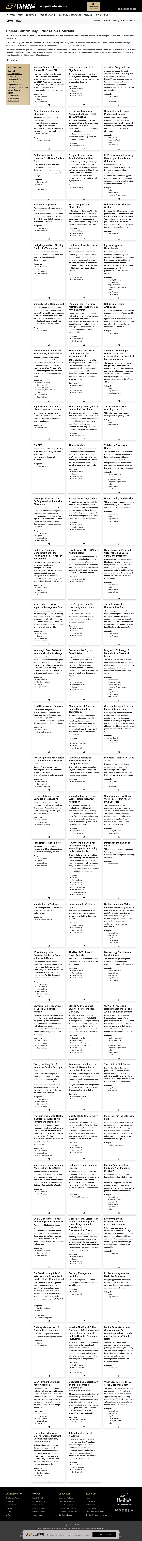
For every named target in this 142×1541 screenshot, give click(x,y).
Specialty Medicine (15, 73)
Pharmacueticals (14, 79)
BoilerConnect (11, 1505)
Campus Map (37, 1515)
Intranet (88, 1498)
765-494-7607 (100, 1528)
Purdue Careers (37, 1505)
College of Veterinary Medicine (53, 6)
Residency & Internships (67, 1508)
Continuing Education (66, 1515)
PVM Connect (90, 1505)
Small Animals (13, 100)
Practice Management (16, 76)
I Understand (104, 1535)
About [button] (20, 15)
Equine (10, 92)
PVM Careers (90, 1501)
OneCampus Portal (12, 1498)
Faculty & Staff (37, 1498)
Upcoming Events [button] (118, 21)
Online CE (106, 21)
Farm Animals (13, 95)
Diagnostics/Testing (15, 84)
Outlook (8, 1511)
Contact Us (131, 21)
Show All (11, 71)
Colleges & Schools (39, 1508)
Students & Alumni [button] (46, 15)
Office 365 (9, 1508)
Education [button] (31, 15)
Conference (97, 21)
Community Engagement (68, 1511)
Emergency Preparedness (18, 87)
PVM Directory (91, 1508)
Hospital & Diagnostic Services (97, 1515)
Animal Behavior (14, 90)
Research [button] (88, 15)
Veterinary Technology (67, 1501)
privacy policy (84, 1534)
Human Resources (38, 1501)
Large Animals (13, 98)
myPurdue (9, 1515)
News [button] (105, 15)
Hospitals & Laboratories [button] (69, 15)
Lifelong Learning (13, 21)
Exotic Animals (13, 81)
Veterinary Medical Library (95, 1511)
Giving (98, 15)
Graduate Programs (66, 1505)
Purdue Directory (38, 1511)
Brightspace (10, 1501)
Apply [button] (12, 15)
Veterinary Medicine (66, 1498)
